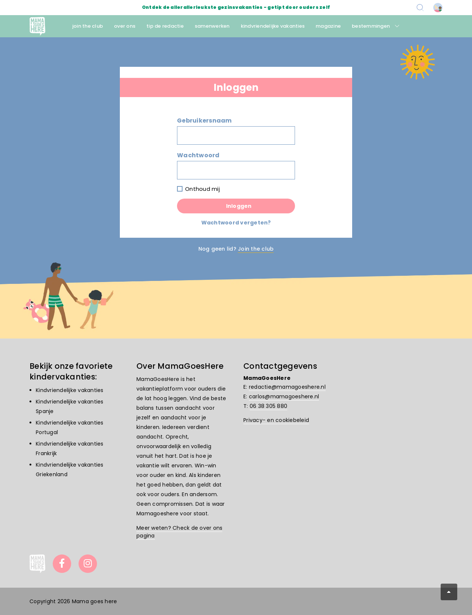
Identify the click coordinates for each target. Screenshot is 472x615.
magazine (328, 26)
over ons (124, 26)
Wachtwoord (198, 155)
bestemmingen (371, 26)
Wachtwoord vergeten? (236, 222)
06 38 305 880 (268, 406)
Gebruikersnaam (204, 120)
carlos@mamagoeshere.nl (284, 396)
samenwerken (212, 26)
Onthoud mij (202, 189)
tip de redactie (165, 26)
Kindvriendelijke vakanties (70, 390)
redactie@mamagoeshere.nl (287, 387)
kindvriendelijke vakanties (273, 26)
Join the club (256, 248)
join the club (87, 26)
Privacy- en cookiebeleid (276, 420)
